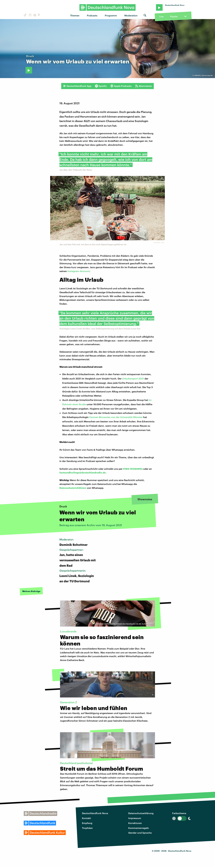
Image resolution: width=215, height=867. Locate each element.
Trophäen (87, 827)
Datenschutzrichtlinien (72, 487)
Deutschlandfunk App (77, 85)
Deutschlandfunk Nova (95, 813)
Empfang (87, 823)
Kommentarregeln (138, 827)
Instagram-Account (78, 271)
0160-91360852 (133, 468)
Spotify (101, 85)
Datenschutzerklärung (140, 813)
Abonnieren (143, 85)
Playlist (174, 16)
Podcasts (92, 15)
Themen (74, 15)
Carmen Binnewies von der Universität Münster (116, 417)
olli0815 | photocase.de (203, 75)
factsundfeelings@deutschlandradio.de (82, 472)
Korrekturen (135, 823)
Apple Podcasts (121, 85)
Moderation (131, 15)
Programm (111, 15)
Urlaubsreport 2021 (133, 378)
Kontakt (86, 818)
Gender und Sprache (140, 832)
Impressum (134, 818)
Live (161, 16)
